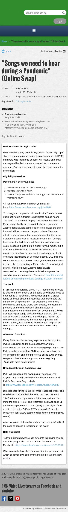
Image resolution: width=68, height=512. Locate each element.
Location (6, 96)
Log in (60, 21)
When (5, 88)
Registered (7, 101)
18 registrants (23, 101)
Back (8, 51)
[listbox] (53, 51)
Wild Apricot (40, 508)
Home (4, 41)
